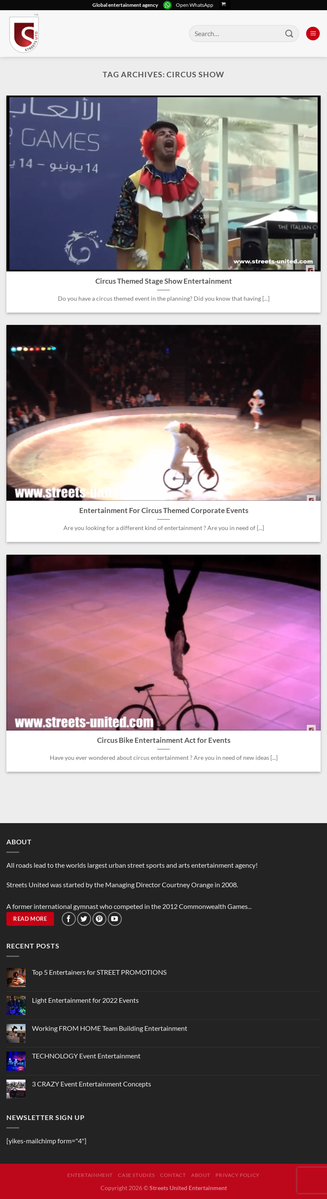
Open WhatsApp (194, 5)
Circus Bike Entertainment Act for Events (163, 740)
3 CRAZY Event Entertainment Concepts (91, 1084)
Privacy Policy (237, 1175)
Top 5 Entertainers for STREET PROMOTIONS (99, 972)
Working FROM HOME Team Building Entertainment (109, 1028)
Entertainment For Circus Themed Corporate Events (163, 510)
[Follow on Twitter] (84, 919)
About (200, 1175)
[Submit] (289, 33)
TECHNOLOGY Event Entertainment (87, 1056)
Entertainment (90, 1175)
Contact (173, 1175)
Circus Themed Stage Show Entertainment (163, 281)
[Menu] (313, 34)
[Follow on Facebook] (69, 919)
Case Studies (136, 1175)
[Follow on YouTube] (115, 919)
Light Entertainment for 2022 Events (85, 1000)
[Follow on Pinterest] (99, 919)
